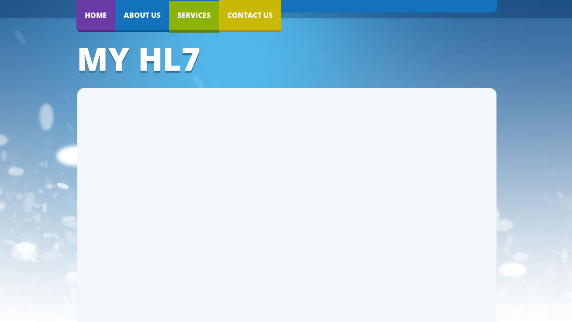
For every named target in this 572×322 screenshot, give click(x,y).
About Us (142, 15)
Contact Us (250, 15)
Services (193, 15)
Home (96, 15)
